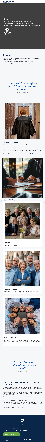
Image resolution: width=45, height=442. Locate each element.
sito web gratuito (38, 439)
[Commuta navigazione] (41, 2)
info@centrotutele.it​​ (22, 430)
